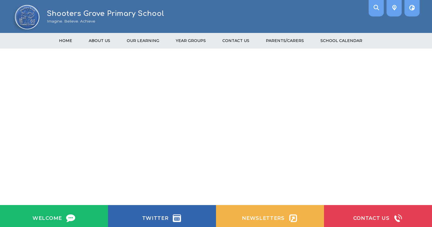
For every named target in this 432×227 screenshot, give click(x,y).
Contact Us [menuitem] (235, 40)
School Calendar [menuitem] (341, 40)
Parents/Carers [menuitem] (285, 40)
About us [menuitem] (99, 40)
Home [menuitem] (65, 40)
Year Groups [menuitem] (191, 40)
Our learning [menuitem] (143, 40)
